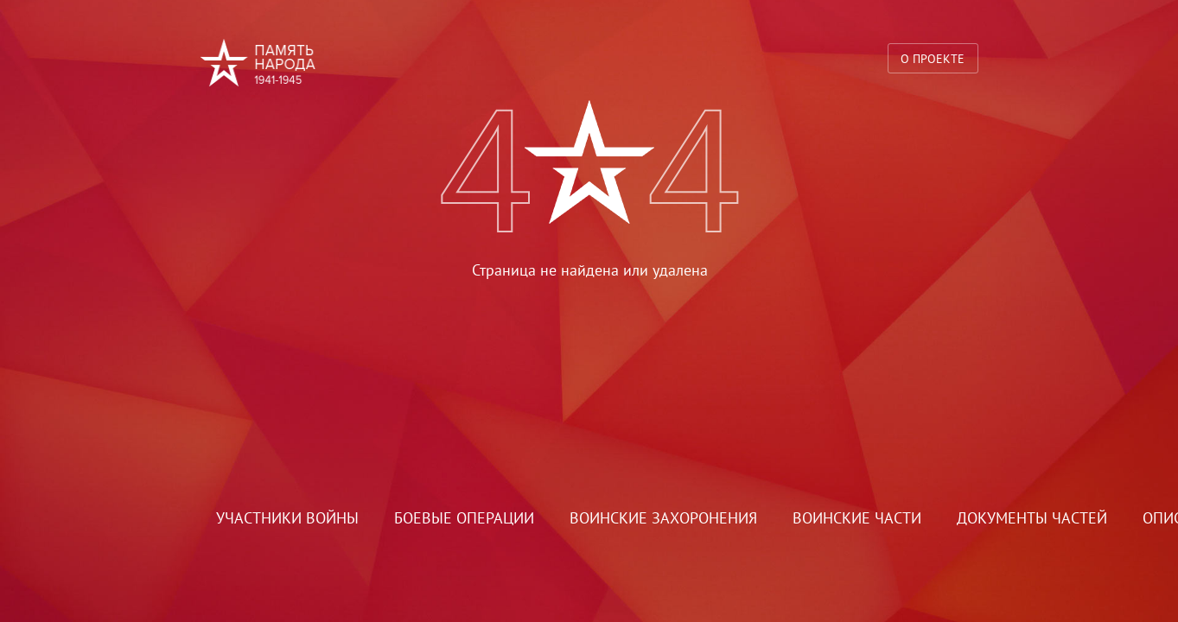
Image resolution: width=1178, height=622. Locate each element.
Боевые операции (464, 518)
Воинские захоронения (663, 518)
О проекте (933, 58)
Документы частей (1032, 518)
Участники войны (287, 518)
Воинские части (857, 518)
